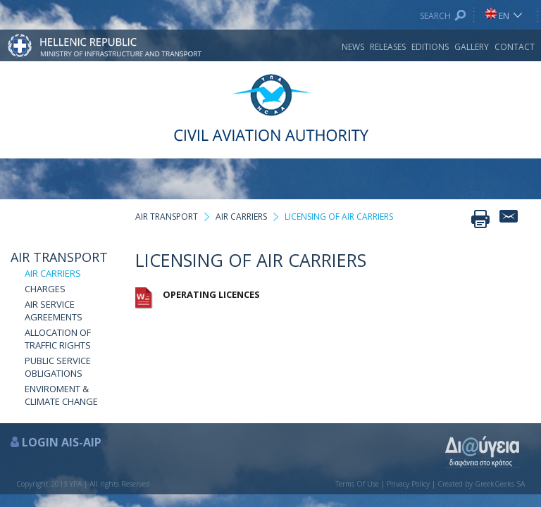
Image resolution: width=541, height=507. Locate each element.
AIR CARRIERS (53, 273)
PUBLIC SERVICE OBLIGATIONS (58, 367)
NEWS (353, 47)
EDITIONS (430, 47)
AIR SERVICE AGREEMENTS (53, 310)
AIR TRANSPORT (59, 257)
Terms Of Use (357, 484)
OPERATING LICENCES (211, 294)
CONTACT (515, 47)
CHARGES (45, 288)
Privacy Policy (408, 484)
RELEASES (388, 47)
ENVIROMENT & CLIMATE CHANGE (61, 395)
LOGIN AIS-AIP (61, 442)
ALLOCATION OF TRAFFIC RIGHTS (58, 338)
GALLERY (471, 47)
